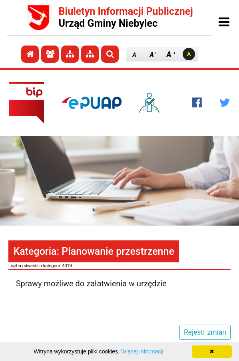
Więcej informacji (142, 351)
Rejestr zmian (205, 332)
